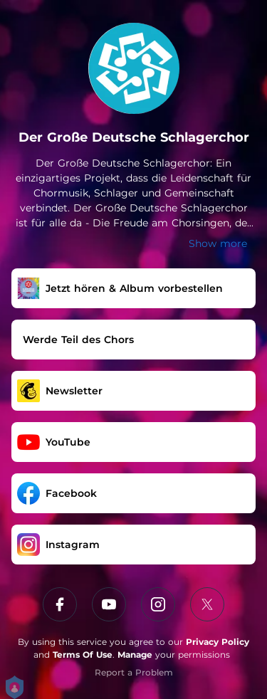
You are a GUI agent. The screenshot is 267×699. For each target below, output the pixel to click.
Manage (134, 654)
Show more (218, 243)
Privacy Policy (217, 641)
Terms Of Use (82, 654)
